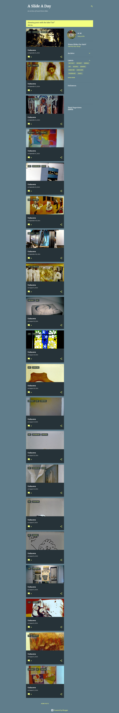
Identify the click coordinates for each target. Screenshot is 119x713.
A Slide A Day (39, 6)
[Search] (92, 6)
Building (75, 66)
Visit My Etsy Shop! (74, 46)
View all (30, 25)
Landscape (80, 70)
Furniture (71, 70)
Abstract (71, 63)
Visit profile (81, 36)
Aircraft (79, 63)
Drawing (82, 66)
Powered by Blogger (59, 710)
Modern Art (72, 73)
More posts (45, 703)
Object (80, 73)
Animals (86, 63)
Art (70, 66)
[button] (61, 57)
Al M (79, 33)
